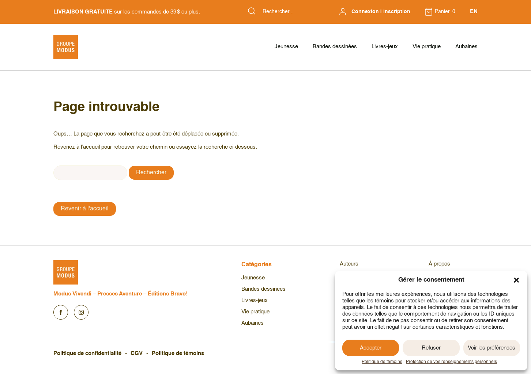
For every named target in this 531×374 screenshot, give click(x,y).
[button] (516, 280)
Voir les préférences (491, 348)
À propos (439, 264)
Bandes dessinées (335, 46)
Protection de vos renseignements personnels (451, 362)
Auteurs (349, 264)
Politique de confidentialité (87, 353)
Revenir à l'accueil (85, 209)
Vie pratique (427, 46)
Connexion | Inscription (380, 11)
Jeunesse (286, 46)
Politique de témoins (382, 362)
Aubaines (466, 46)
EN (474, 11)
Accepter (370, 348)
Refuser (431, 348)
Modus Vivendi (72, 294)
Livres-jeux (385, 46)
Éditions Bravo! (168, 294)
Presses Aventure (119, 294)
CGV (137, 353)
